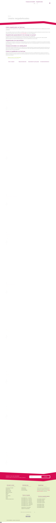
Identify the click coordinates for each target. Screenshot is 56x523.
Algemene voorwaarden (9, 492)
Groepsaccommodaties (30, 1)
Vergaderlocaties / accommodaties (26, 507)
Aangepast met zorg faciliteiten (25, 508)
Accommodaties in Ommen (40, 506)
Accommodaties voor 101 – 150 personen (27, 503)
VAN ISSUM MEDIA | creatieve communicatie (13, 520)
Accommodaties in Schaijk (40, 505)
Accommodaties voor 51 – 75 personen (26, 501)
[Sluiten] (1, 522)
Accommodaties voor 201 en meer (26, 505)
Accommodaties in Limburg (40, 501)
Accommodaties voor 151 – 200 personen (27, 504)
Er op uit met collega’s (24, 490)
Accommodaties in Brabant (40, 500)
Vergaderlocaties (39, 1)
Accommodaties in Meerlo (40, 504)
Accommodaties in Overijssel (41, 502)
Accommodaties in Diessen (40, 507)
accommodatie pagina (24, 33)
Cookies (7, 494)
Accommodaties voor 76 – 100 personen (26, 502)
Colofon (7, 496)
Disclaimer (7, 493)
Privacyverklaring (8, 495)
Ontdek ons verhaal (8, 490)
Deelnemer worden (8, 491)
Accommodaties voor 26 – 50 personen (26, 500)
